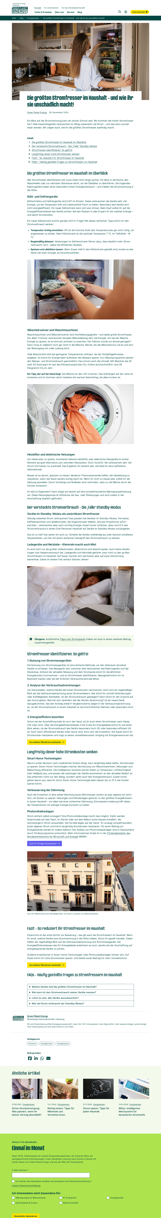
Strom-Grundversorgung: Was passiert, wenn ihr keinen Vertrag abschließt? (26, 1111)
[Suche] (120, 12)
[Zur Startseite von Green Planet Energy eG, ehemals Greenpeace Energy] (20, 10)
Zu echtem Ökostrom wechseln (46, 742)
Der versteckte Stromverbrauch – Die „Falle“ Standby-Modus (64, 146)
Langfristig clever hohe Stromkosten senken (56, 154)
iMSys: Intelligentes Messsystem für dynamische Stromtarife (132, 1111)
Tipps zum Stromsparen (73, 639)
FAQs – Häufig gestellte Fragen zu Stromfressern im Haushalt (64, 162)
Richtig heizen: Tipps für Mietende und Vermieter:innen (61, 1111)
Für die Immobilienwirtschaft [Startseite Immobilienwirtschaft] (73, 8)
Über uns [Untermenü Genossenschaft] (59, 12)
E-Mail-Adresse (20, 1170)
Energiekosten (47, 1043)
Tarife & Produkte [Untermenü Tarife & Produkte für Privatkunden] (43, 12)
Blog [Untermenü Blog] (80, 12)
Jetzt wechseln (140, 12)
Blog (22, 18)
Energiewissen (33, 18)
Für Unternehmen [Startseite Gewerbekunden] (51, 8)
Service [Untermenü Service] (70, 12)
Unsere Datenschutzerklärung (26, 1185)
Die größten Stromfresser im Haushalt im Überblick (59, 142)
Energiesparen (63, 1043)
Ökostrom (32, 1043)
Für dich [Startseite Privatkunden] (37, 8)
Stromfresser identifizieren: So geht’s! (52, 150)
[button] (29, 1058)
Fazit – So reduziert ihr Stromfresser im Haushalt (58, 158)
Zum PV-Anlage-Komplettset (44, 843)
